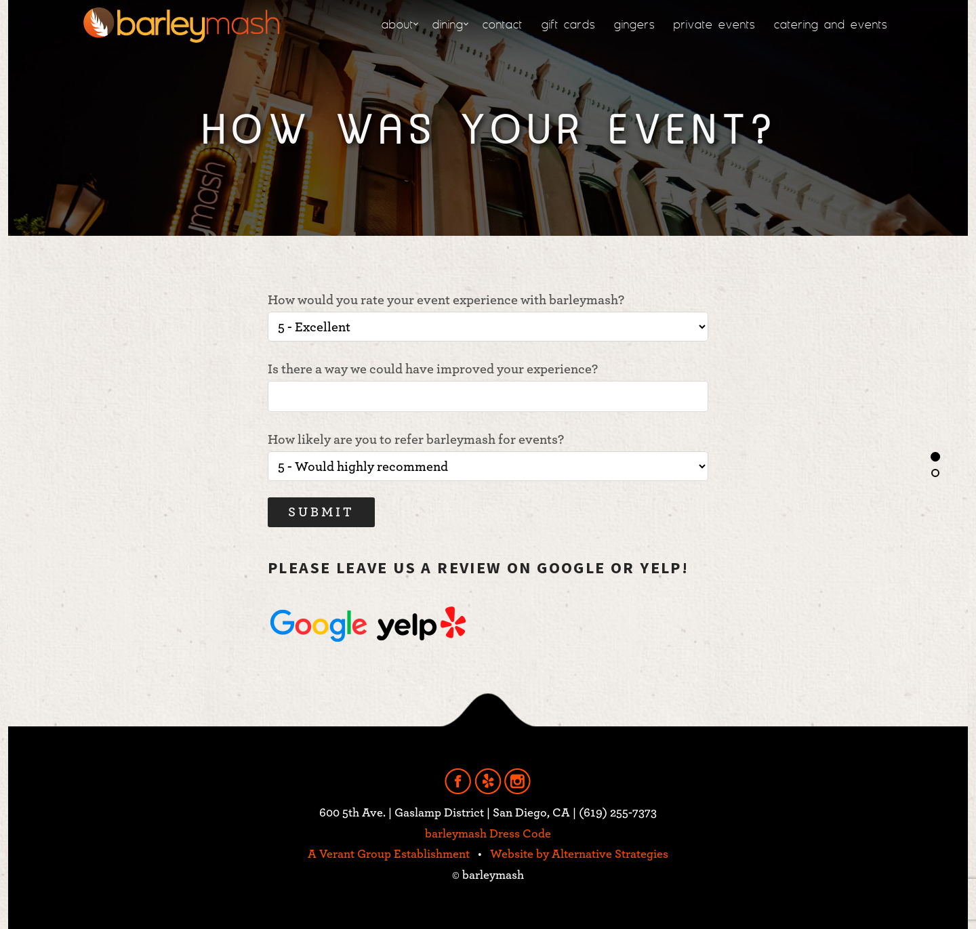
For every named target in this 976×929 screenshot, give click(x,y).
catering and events (830, 24)
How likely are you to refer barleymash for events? (488, 457)
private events (714, 24)
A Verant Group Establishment (389, 854)
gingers (634, 24)
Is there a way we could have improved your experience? (488, 387)
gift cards (568, 24)
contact (503, 24)
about (397, 24)
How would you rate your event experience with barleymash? (488, 317)
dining (448, 24)
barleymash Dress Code (488, 834)
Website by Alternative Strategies (579, 854)
